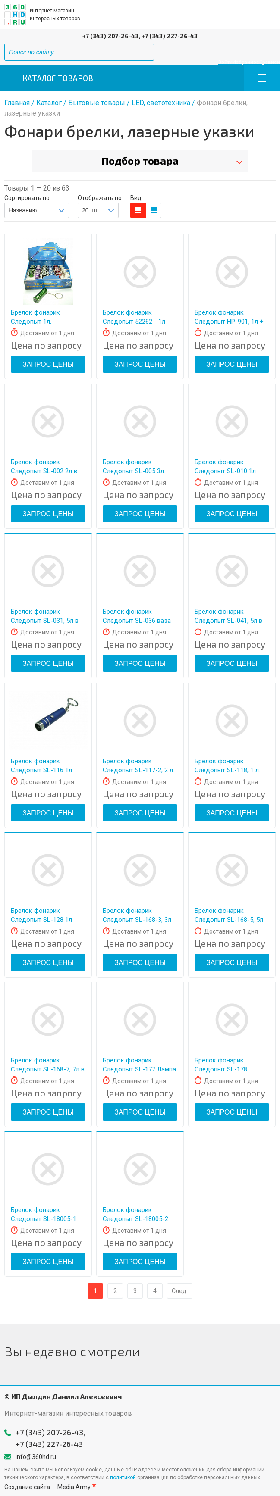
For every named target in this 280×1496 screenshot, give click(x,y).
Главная (17, 103)
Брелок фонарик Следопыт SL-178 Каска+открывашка (224, 1069)
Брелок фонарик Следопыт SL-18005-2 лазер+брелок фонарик (138, 1219)
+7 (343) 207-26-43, (111, 36)
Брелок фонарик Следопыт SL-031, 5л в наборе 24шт (45, 621)
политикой (123, 1477)
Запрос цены (48, 364)
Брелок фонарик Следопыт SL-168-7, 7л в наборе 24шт (48, 1069)
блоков (138, 210)
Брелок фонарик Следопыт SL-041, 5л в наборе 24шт (228, 621)
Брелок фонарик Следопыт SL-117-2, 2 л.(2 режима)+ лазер (138, 770)
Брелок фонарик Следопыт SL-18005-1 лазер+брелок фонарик (46, 1219)
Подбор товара (140, 160)
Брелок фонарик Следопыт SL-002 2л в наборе (44, 471)
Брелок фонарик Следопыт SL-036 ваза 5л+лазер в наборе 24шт (139, 621)
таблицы (153, 210)
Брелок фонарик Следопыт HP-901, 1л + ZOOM (229, 321)
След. (180, 1290)
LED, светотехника (161, 103)
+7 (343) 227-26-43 (170, 36)
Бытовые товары (96, 103)
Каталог (49, 103)
